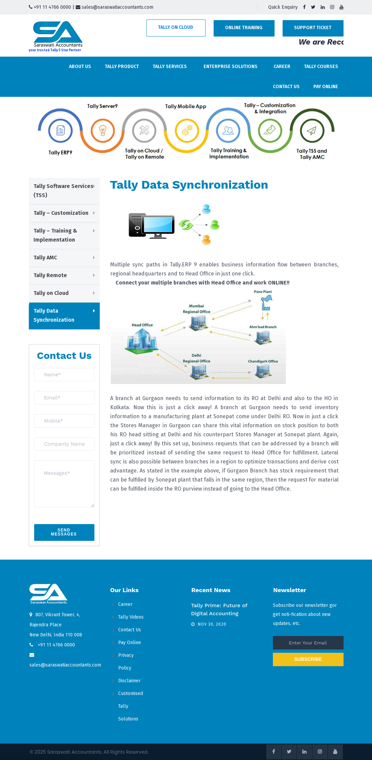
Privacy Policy (126, 661)
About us (80, 66)
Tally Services (170, 66)
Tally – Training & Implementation (55, 235)
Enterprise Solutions (230, 66)
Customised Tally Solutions (130, 706)
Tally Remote (50, 275)
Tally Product (122, 66)
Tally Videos (131, 617)
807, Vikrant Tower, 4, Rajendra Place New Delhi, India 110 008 (55, 625)
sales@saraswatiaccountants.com (114, 7)
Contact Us (286, 86)
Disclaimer (129, 681)
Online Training (244, 27)
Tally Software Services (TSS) (63, 190)
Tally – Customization (60, 213)
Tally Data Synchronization (53, 315)
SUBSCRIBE (308, 659)
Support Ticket (312, 27)
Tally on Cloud (175, 27)
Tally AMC (45, 257)
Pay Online (325, 86)
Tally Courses (321, 66)
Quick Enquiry (283, 7)
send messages (64, 532)
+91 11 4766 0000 (50, 7)
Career (282, 66)
